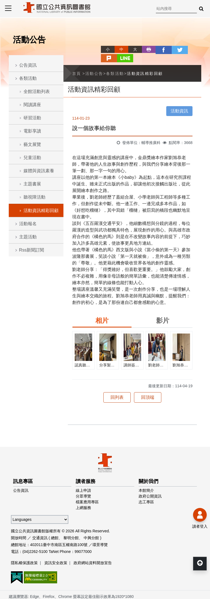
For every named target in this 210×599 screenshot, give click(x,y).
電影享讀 (32, 131)
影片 (162, 311)
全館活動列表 (37, 91)
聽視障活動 (34, 197)
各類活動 (28, 78)
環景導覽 (100, 535)
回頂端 (147, 387)
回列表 (117, 387)
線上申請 (83, 481)
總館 (55, 528)
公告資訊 (28, 65)
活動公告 (94, 64)
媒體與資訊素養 (39, 170)
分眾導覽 (83, 486)
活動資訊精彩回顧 (41, 210)
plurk (181, 49)
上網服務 (83, 498)
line (194, 49)
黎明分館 (71, 528)
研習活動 (32, 117)
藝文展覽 (32, 144)
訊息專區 (23, 471)
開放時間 (18, 528)
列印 (140, 49)
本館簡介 (146, 481)
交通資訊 (40, 528)
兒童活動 (32, 157)
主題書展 (32, 184)
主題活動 (28, 236)
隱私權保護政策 (24, 553)
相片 (102, 311)
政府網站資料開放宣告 (93, 553)
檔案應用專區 (87, 492)
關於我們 (148, 471)
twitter (167, 49)
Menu (8, 8)
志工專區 (146, 492)
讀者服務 (85, 471)
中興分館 (91, 528)
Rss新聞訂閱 (31, 250)
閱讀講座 (32, 104)
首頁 (76, 64)
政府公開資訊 (150, 486)
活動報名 (28, 223)
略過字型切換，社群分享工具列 (94, 44)
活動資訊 (179, 101)
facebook (153, 49)
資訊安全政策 (55, 553)
